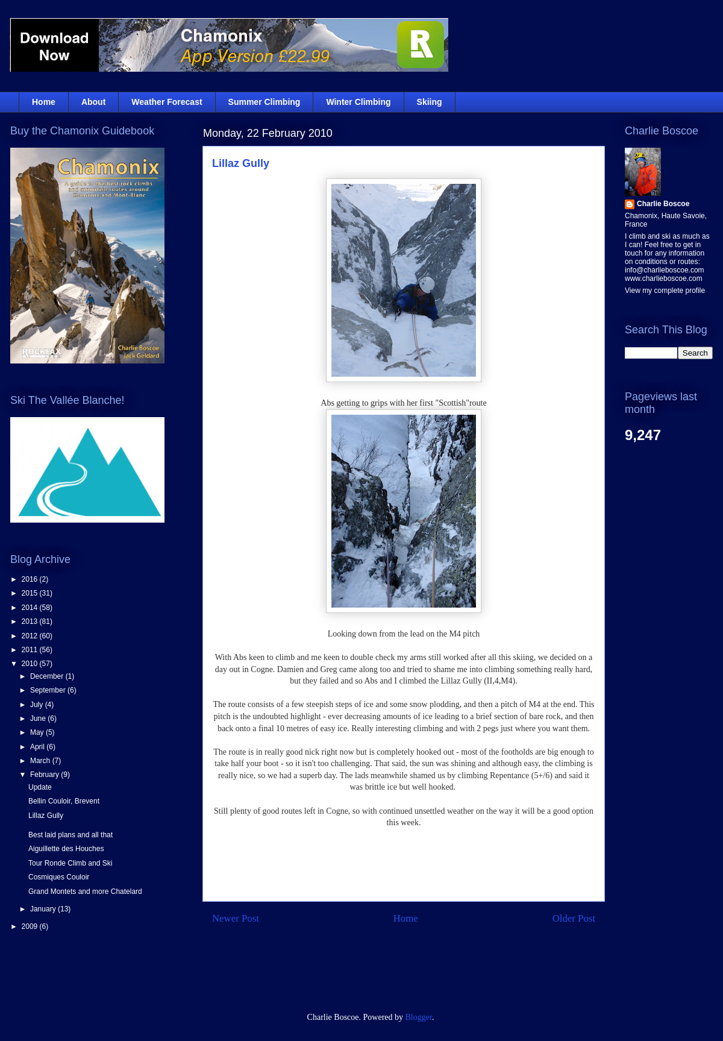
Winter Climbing (358, 102)
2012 (31, 636)
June (39, 718)
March (41, 760)
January (44, 909)
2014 (31, 607)
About (93, 102)
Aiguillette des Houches (66, 848)
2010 (31, 663)
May (38, 732)
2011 (31, 650)
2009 (31, 926)
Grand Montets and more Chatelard (85, 891)
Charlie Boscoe (663, 204)
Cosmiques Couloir (58, 877)
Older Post (573, 918)
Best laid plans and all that (70, 835)
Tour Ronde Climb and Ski (70, 863)
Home (43, 102)
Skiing (429, 102)
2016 (31, 579)
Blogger (418, 1017)
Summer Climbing (264, 102)
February (45, 774)
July (37, 704)
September (48, 690)
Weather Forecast (166, 102)
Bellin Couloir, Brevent (63, 801)
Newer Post (235, 918)
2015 (31, 593)
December (48, 676)
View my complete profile (665, 290)
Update (40, 787)
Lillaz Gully (240, 163)
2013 (31, 621)
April (38, 747)
